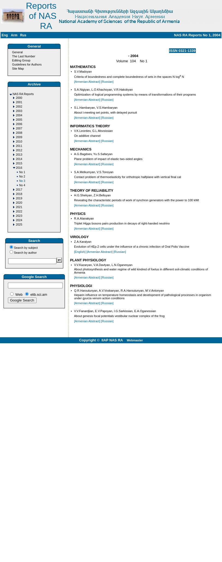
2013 (19, 154)
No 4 (22, 185)
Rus (23, 35)
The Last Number (23, 56)
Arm (14, 35)
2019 (19, 198)
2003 (19, 111)
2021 (19, 207)
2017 (19, 189)
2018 (19, 194)
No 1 (22, 172)
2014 (19, 159)
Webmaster (135, 340)
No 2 (22, 176)
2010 (19, 141)
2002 (19, 106)
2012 (19, 150)
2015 (19, 163)
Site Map (18, 68)
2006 (19, 124)
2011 (19, 145)
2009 (19, 137)
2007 (19, 128)
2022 (19, 211)
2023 (19, 215)
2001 (19, 102)
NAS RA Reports (23, 94)
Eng (5, 35)
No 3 (22, 180)
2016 (19, 167)
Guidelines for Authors (26, 64)
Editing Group (21, 60)
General (17, 52)
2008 (19, 132)
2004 (19, 115)
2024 (19, 220)
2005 (19, 119)
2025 (19, 224)
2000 (19, 97)
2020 (19, 202)
